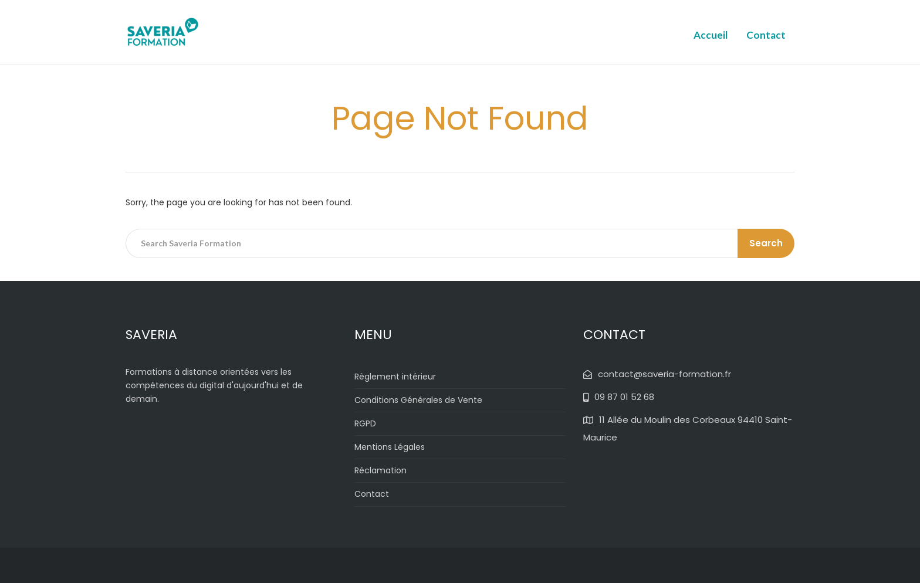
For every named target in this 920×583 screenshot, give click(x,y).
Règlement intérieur (395, 376)
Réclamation (380, 470)
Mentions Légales (389, 447)
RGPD (365, 423)
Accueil (711, 35)
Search (766, 243)
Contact (766, 35)
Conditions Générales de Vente (418, 400)
